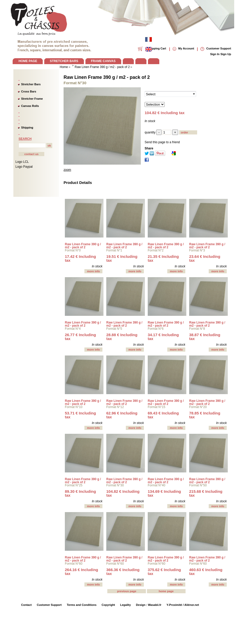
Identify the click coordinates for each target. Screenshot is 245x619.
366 (122, 571)
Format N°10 (73, 407)
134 (164, 493)
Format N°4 (73, 328)
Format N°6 (155, 328)
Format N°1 (114, 250)
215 (205, 493)
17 (80, 258)
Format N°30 (115, 485)
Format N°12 (115, 407)
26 (80, 337)
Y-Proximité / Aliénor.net (183, 604)
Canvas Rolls (30, 105)
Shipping (27, 127)
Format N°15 (156, 407)
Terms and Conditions (82, 604)
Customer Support (49, 604)
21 (163, 258)
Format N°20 (198, 407)
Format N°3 (197, 250)
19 (121, 258)
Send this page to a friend (162, 142)
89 (80, 493)
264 (81, 571)
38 (204, 337)
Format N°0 (73, 250)
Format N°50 (198, 485)
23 (204, 258)
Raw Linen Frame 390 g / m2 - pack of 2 (107, 77)
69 (163, 415)
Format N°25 (73, 485)
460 (205, 571)
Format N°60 (73, 563)
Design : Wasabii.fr (148, 604)
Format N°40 (156, 485)
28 (121, 337)
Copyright (108, 604)
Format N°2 (155, 250)
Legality (125, 604)
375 (164, 571)
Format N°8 (197, 328)
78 (204, 415)
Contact (26, 604)
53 (80, 415)
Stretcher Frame (32, 98)
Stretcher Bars (31, 84)
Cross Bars (28, 91)
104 (122, 493)
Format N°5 (114, 328)
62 (121, 415)
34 (163, 337)
